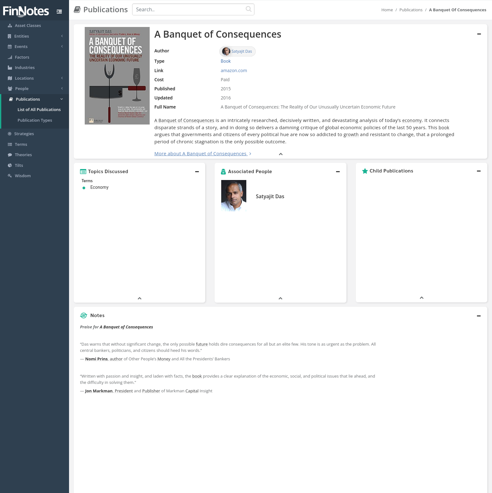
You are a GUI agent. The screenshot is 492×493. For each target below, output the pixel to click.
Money (164, 279)
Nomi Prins (96, 279)
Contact (294, 487)
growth (351, 134)
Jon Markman (99, 311)
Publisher (151, 311)
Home (387, 10)
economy (412, 120)
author (116, 279)
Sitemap (224, 487)
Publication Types (35, 120)
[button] (139, 171)
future (202, 264)
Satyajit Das (270, 196)
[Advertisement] (434, 335)
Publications (411, 10)
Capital (192, 311)
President (124, 311)
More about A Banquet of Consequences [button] (200, 153)
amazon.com (234, 70)
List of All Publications (39, 109)
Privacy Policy (250, 487)
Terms (275, 487)
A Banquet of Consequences (184, 120)
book (444, 127)
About (204, 487)
